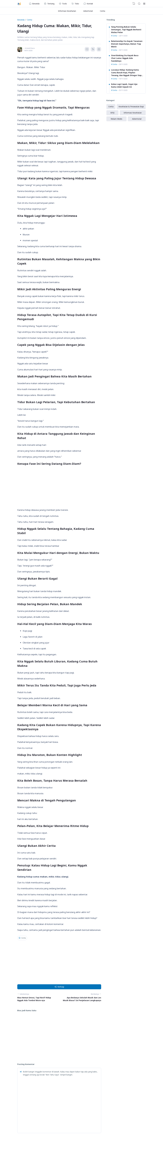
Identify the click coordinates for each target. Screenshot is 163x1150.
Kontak (88, 3)
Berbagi (59, 986)
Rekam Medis (116, 119)
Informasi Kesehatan (67, 11)
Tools (63, 3)
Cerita (102, 11)
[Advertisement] (59, 487)
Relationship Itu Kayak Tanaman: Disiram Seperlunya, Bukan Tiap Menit (127, 44)
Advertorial (88, 11)
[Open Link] (144, 3)
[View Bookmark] (133, 3)
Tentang (49, 3)
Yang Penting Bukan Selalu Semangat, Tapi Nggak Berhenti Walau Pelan (126, 30)
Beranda (34, 3)
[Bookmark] (99, 49)
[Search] (139, 3)
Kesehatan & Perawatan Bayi (131, 106)
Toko (75, 3)
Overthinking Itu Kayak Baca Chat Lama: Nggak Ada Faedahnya (124, 58)
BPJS (112, 112)
